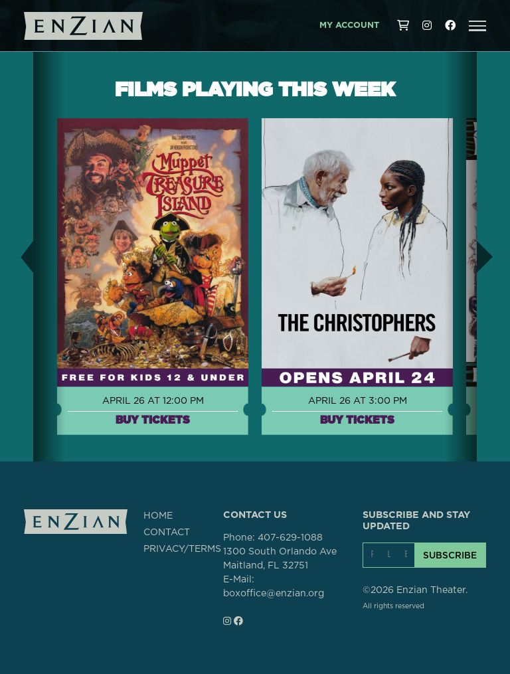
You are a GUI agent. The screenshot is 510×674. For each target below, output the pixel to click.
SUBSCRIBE (450, 555)
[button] (477, 26)
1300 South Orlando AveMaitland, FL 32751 (280, 558)
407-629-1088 (290, 538)
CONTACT (166, 532)
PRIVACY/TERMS (182, 549)
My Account (349, 25)
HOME (158, 516)
